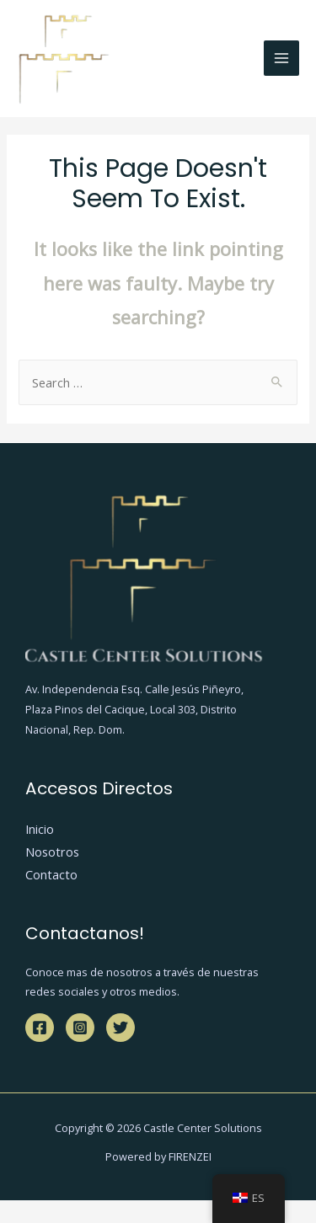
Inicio (39, 828)
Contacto (51, 874)
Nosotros (52, 851)
